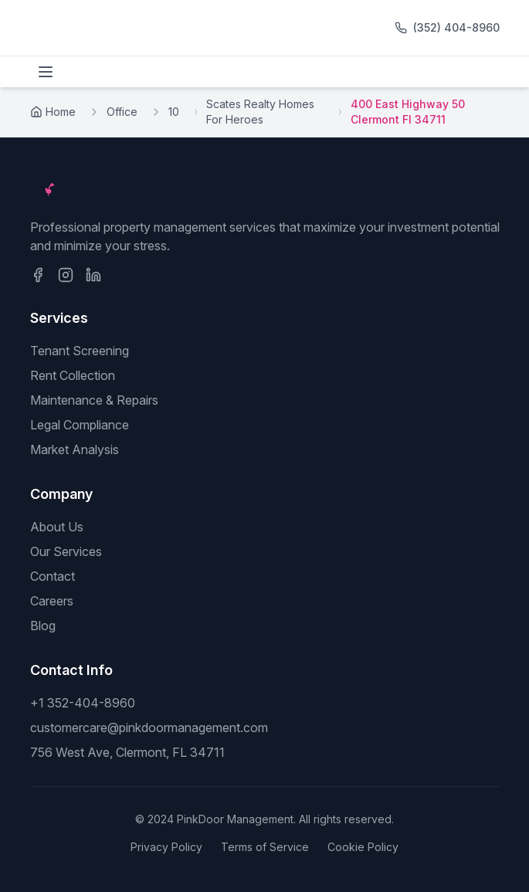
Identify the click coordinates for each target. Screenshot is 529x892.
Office (122, 111)
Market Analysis (74, 449)
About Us (56, 526)
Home (53, 111)
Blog (43, 625)
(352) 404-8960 (456, 27)
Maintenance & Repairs (94, 400)
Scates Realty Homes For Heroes (260, 111)
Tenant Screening (79, 350)
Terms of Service (265, 846)
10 (173, 111)
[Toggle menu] (45, 71)
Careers (51, 601)
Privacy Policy (166, 846)
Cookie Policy (362, 846)
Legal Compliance (79, 424)
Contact (52, 576)
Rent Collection (72, 375)
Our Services (66, 551)
